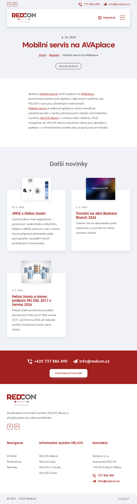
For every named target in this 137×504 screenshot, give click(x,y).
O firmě (12, 456)
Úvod (42, 55)
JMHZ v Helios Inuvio (28, 213)
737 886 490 (103, 475)
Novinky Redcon (68, 66)
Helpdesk (107, 17)
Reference (14, 461)
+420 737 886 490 (47, 361)
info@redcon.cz (91, 361)
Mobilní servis (49, 94)
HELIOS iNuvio (49, 118)
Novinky (54, 55)
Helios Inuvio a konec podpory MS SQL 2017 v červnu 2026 (31, 300)
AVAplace (87, 94)
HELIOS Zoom (48, 473)
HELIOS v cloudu (50, 467)
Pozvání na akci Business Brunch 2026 (96, 215)
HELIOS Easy (47, 461)
